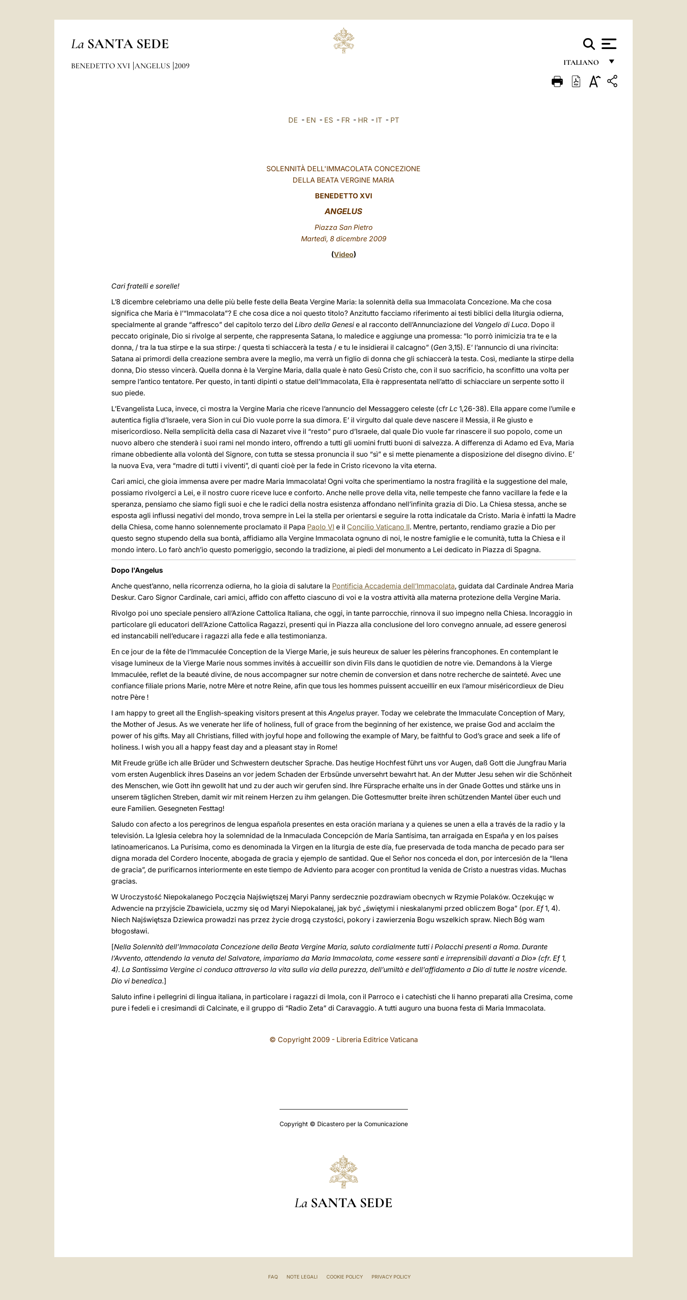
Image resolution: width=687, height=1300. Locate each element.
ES (328, 120)
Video (344, 254)
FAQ (273, 1277)
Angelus (153, 65)
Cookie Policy (344, 1277)
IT (379, 120)
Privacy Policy (391, 1277)
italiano (583, 64)
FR (345, 120)
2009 (182, 65)
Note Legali (302, 1277)
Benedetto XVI (101, 65)
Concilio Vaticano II (378, 526)
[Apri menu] (607, 43)
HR (363, 120)
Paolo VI (320, 526)
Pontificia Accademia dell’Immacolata (393, 585)
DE (293, 120)
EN (311, 120)
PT (394, 120)
